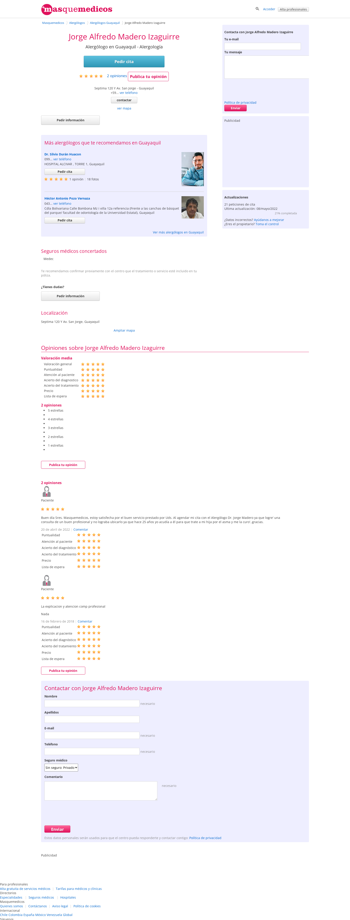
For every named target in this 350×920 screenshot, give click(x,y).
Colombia (15, 915)
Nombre (50, 696)
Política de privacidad (240, 102)
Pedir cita (124, 61)
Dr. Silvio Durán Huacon (62, 154)
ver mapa (124, 108)
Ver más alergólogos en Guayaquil (178, 232)
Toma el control (267, 224)
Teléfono (51, 744)
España (28, 915)
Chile (4, 915)
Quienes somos (11, 906)
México (40, 915)
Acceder (269, 9)
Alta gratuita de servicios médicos (25, 889)
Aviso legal (60, 906)
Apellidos (51, 712)
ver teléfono (129, 93)
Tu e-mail (231, 39)
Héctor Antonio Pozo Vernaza (67, 198)
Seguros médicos (41, 897)
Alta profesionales (293, 9)
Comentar (80, 529)
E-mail (49, 728)
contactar (124, 100)
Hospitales (68, 897)
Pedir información (70, 120)
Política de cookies (87, 906)
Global (68, 915)
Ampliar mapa (124, 330)
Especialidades (11, 897)
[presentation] (258, 88)
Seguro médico (55, 760)
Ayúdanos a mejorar (269, 220)
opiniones (117, 75)
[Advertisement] (265, 154)
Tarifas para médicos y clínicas (79, 889)
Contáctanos (37, 906)
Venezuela (54, 915)
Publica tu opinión (148, 76)
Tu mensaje (233, 52)
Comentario (53, 777)
